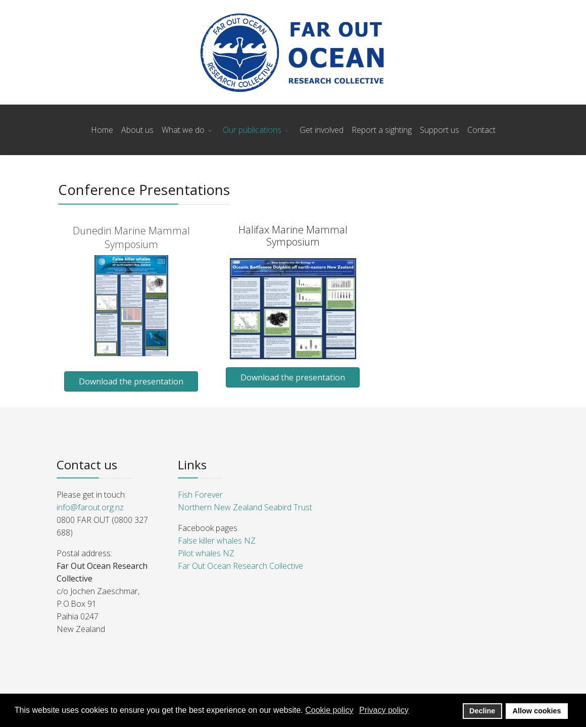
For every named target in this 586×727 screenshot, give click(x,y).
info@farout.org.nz (90, 507)
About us (137, 129)
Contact (481, 129)
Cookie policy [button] (329, 710)
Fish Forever (200, 494)
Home (102, 129)
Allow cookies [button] (537, 711)
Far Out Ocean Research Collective (240, 565)
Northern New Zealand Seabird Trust (245, 507)
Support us (439, 129)
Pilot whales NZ (206, 553)
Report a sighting (382, 129)
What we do (183, 129)
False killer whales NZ (217, 540)
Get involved (322, 129)
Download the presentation (131, 381)
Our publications (252, 129)
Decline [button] (482, 711)
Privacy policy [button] (384, 710)
